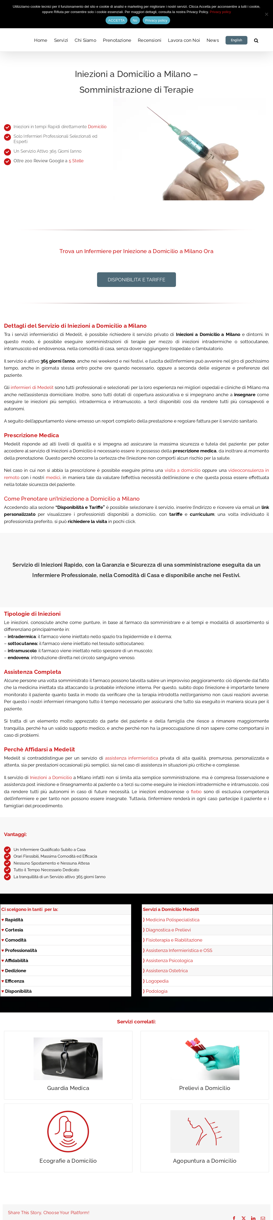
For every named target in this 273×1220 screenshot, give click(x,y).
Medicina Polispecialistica (172, 919)
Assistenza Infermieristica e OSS (179, 950)
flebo (196, 791)
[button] (256, 39)
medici (53, 477)
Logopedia (157, 981)
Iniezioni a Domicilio (51, 777)
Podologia (156, 991)
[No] (266, 14)
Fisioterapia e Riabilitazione (174, 940)
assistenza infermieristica (131, 758)
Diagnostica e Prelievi (167, 930)
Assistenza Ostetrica (167, 970)
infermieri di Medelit (32, 387)
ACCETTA (116, 20)
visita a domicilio (183, 470)
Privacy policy (220, 12)
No (135, 20)
